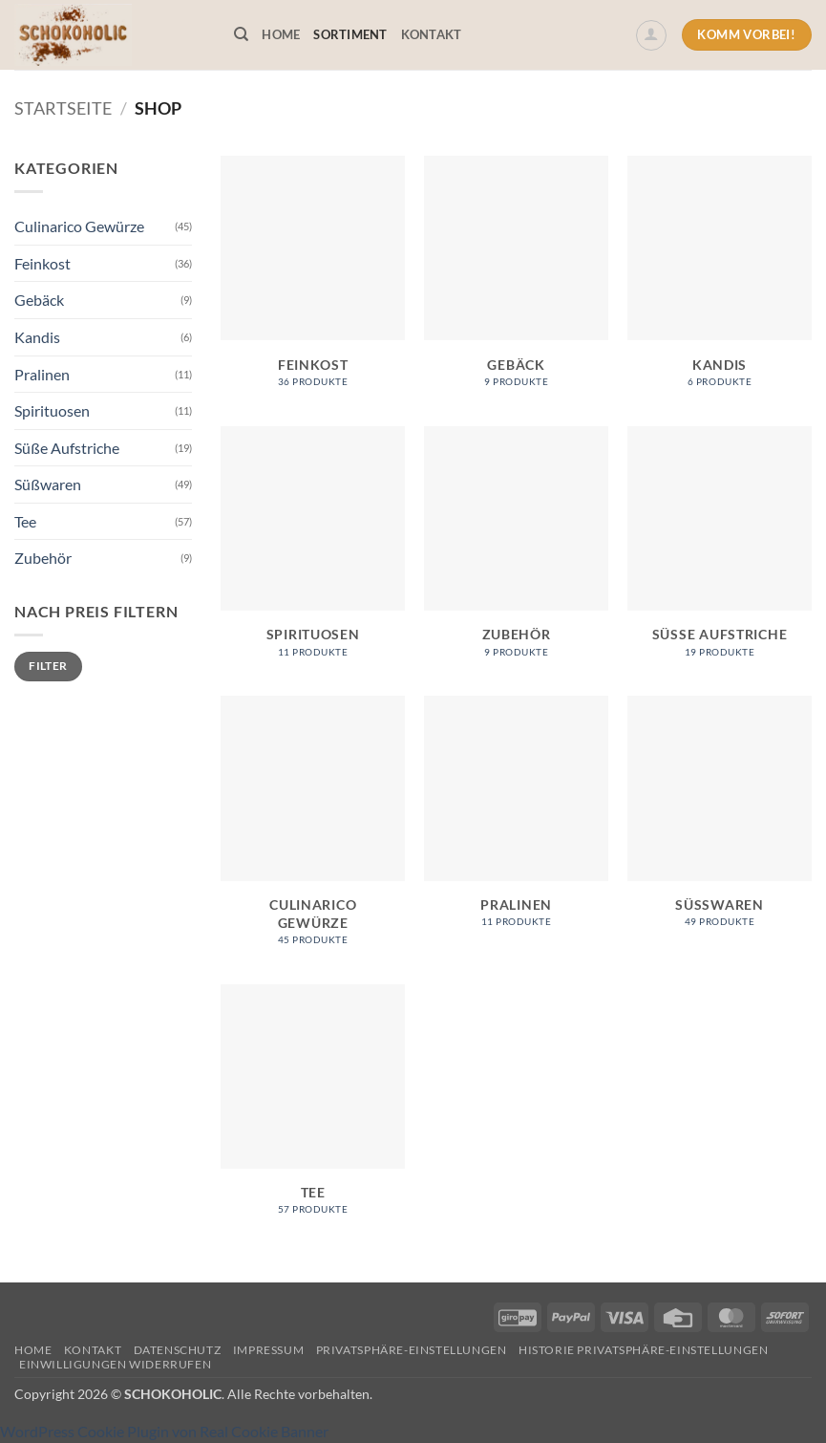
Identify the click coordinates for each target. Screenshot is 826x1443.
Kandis (37, 337)
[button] (651, 35)
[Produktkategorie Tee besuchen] (313, 1110)
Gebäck (39, 300)
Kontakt (431, 34)
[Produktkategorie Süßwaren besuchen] (719, 821)
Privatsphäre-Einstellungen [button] (411, 1350)
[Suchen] (241, 34)
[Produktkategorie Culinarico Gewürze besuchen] (313, 830)
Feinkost (42, 263)
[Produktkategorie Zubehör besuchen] (516, 552)
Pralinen (42, 374)
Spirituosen (52, 410)
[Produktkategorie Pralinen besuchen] (516, 821)
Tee (25, 521)
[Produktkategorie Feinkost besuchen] (313, 281)
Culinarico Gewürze (79, 226)
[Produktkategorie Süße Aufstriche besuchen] (719, 552)
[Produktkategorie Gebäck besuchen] (516, 281)
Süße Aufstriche (66, 448)
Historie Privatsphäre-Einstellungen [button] (643, 1350)
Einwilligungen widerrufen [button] (115, 1364)
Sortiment (350, 34)
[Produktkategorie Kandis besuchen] (719, 281)
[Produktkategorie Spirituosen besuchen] (313, 552)
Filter (48, 665)
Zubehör (43, 558)
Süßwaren (47, 484)
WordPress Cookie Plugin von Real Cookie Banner (164, 1431)
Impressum (269, 1350)
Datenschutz (178, 1350)
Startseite (63, 107)
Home (281, 34)
